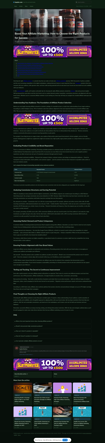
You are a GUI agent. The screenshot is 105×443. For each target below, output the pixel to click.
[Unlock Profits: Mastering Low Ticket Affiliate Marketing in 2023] (42, 417)
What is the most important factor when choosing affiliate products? (33, 321)
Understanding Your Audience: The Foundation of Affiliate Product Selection (35, 63)
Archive (20, 6)
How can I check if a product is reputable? (26, 331)
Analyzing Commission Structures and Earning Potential (30, 66)
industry (73, 91)
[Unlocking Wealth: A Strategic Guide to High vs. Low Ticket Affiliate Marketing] (23, 394)
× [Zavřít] (69, 440)
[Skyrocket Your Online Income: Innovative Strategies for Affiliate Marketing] (42, 394)
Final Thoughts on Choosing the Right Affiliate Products (30, 74)
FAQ (18, 75)
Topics (26, 6)
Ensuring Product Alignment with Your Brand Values (29, 70)
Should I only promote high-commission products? (29, 326)
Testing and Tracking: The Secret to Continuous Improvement (31, 72)
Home (15, 6)
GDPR (15, 435)
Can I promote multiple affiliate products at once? (28, 341)
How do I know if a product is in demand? (26, 336)
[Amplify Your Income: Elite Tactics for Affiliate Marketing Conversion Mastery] (82, 417)
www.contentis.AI (87, 433)
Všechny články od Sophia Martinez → (26, 354)
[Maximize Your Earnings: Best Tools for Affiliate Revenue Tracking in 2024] (62, 417)
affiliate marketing (61, 81)
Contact (31, 6)
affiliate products (27, 81)
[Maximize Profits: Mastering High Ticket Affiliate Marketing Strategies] (62, 394)
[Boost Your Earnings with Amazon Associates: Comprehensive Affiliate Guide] (82, 394)
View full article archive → (86, 380)
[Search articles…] (84, 2)
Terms (19, 435)
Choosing (78, 83)
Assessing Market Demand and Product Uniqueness (29, 68)
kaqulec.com (18, 2)
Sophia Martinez (23, 349)
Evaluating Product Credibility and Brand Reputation (29, 65)
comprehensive (21, 91)
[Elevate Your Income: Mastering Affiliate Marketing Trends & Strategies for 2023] (23, 417)
